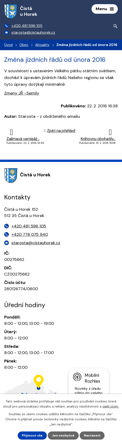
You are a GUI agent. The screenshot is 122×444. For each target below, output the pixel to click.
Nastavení (92, 435)
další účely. (110, 406)
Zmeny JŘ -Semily (21, 93)
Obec (23, 45)
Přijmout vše (32, 435)
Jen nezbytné (63, 435)
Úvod (8, 45)
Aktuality (42, 45)
